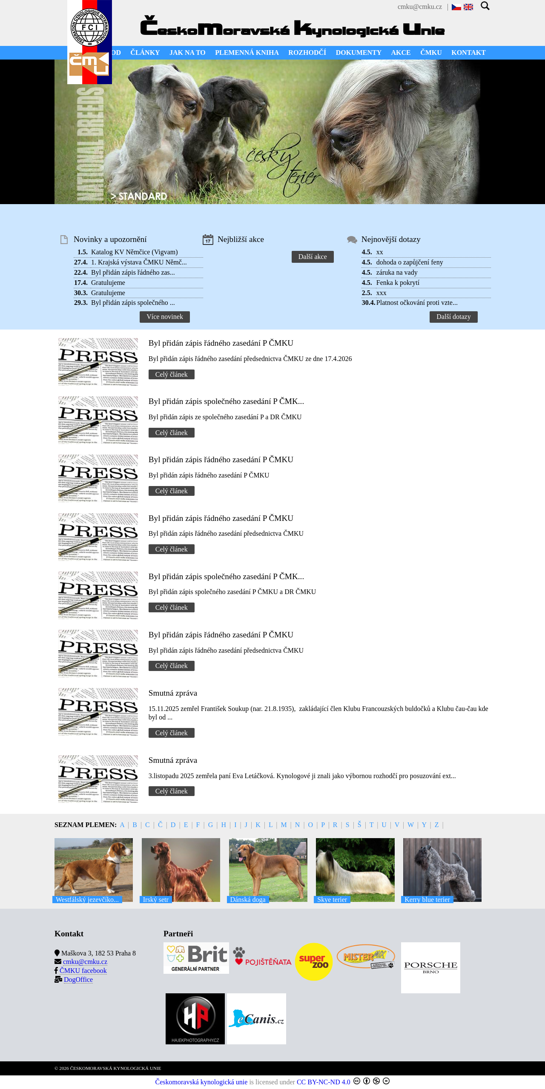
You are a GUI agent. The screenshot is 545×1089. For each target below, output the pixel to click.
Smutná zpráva (173, 692)
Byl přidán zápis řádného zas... (133, 272)
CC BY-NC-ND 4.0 (323, 1082)
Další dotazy (453, 316)
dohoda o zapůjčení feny (409, 262)
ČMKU (431, 52)
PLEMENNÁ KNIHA (247, 52)
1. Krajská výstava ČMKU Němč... (139, 262)
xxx (381, 292)
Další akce (312, 256)
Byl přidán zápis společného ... (133, 302)
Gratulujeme (108, 282)
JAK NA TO (187, 52)
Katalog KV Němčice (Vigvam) (134, 252)
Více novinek (164, 316)
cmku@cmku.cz (420, 6)
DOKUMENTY (359, 52)
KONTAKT (468, 52)
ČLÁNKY (145, 52)
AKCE (401, 52)
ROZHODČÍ (307, 52)
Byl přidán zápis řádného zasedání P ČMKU (221, 342)
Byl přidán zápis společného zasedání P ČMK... (226, 401)
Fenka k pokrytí (397, 282)
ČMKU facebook (83, 970)
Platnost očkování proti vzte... (417, 302)
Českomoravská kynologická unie (201, 1082)
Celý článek (171, 374)
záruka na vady (397, 272)
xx (379, 252)
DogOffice (78, 979)
